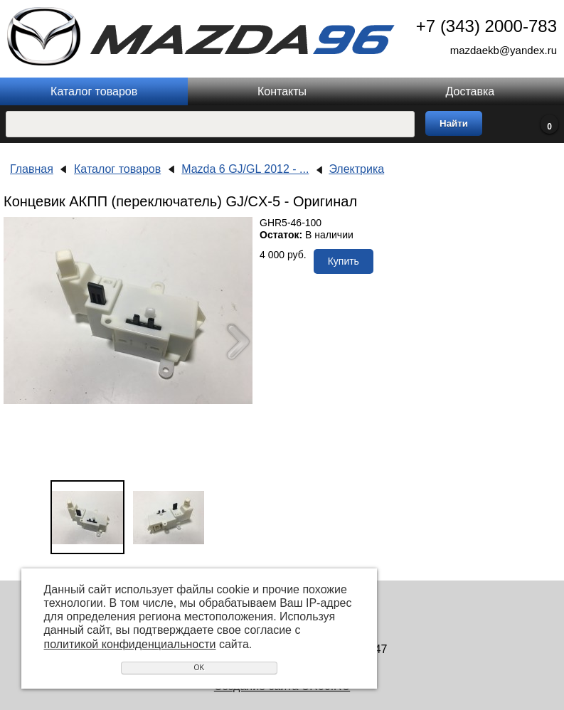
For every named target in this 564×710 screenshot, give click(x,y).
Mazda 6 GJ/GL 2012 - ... (245, 169)
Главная (31, 169)
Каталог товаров (93, 91)
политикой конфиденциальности (130, 644)
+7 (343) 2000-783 (486, 26)
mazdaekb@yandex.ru (503, 50)
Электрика (356, 169)
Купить (343, 261)
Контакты (282, 91)
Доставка (469, 91)
